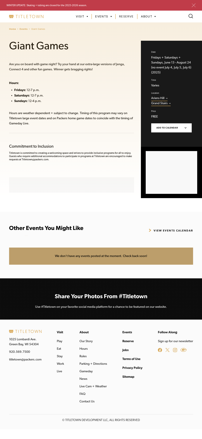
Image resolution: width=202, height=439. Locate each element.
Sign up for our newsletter (175, 341)
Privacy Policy (132, 368)
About (84, 332)
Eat (59, 348)
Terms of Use (131, 359)
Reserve (126, 16)
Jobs (125, 350)
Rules (83, 356)
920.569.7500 (19, 351)
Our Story (86, 341)
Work (60, 363)
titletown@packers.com (25, 359)
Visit (60, 332)
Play (59, 341)
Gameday (86, 371)
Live (59, 371)
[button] (82, 16)
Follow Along (167, 332)
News (83, 378)
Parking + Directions (93, 363)
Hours (83, 348)
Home (12, 29)
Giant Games (38, 29)
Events (24, 29)
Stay (60, 356)
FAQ (82, 394)
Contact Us (87, 401)
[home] (26, 16)
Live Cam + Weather (93, 386)
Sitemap (128, 376)
